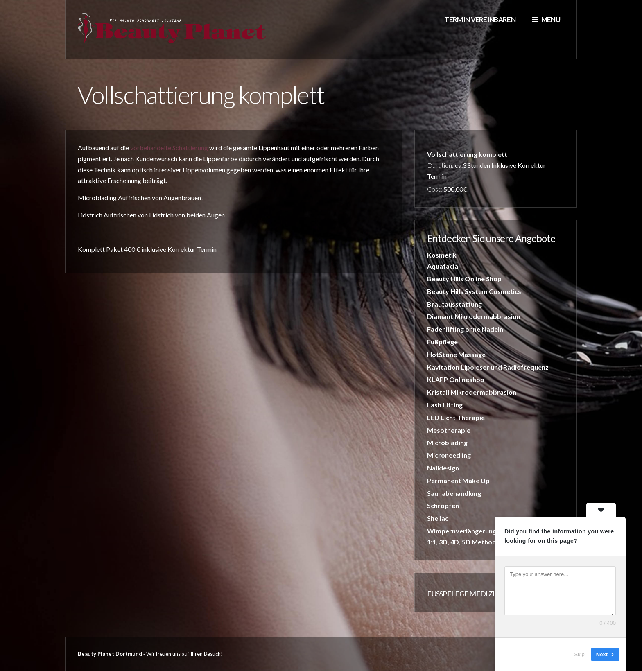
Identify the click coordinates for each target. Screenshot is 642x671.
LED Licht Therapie (456, 417)
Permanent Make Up (458, 480)
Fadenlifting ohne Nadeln (465, 329)
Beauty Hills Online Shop (464, 278)
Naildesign (443, 468)
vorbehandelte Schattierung (169, 147)
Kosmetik (442, 255)
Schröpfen (443, 505)
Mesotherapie (448, 430)
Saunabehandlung (454, 493)
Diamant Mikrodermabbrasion (473, 316)
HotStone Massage (456, 354)
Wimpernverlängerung (461, 531)
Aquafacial (443, 266)
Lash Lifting (445, 405)
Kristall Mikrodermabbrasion (471, 392)
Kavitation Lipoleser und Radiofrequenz (488, 367)
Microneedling (449, 455)
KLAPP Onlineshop (455, 379)
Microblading (447, 442)
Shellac (437, 518)
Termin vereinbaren (479, 19)
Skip (579, 654)
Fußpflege (442, 342)
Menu (546, 19)
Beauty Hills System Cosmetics (474, 291)
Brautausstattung (454, 304)
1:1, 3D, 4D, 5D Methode (463, 542)
